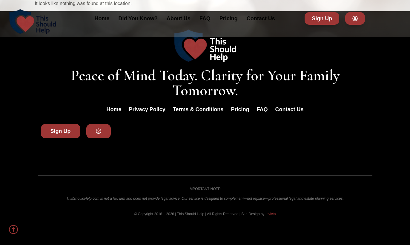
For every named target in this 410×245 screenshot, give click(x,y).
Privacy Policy (147, 109)
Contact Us (261, 18)
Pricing (228, 18)
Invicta (270, 214)
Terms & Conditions (198, 109)
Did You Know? (137, 18)
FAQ (205, 18)
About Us (179, 18)
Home (101, 18)
